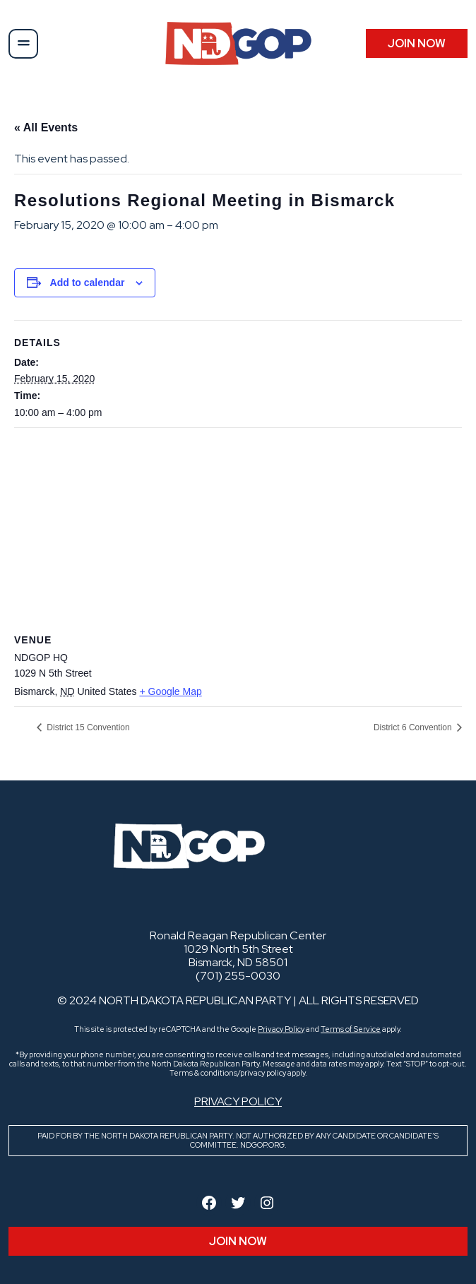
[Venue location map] (238, 530)
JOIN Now (417, 43)
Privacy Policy (281, 1029)
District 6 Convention (414, 727)
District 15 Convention (87, 727)
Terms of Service (351, 1029)
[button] (23, 44)
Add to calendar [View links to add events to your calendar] (87, 282)
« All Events (46, 127)
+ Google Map (170, 691)
